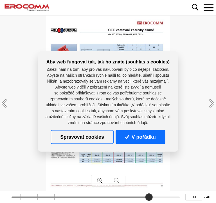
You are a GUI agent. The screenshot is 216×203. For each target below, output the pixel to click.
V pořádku (140, 137)
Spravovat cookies (82, 137)
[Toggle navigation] (208, 7)
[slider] (149, 197)
